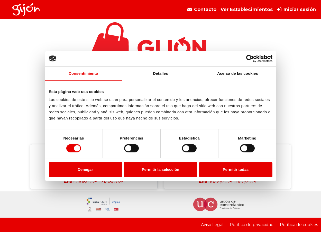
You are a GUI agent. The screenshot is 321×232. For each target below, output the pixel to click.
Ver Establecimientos (247, 9)
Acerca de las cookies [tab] (237, 73)
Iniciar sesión (296, 9)
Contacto (201, 9)
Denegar (85, 169)
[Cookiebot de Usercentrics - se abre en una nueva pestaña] (249, 58)
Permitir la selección (160, 169)
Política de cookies (299, 224)
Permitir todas (236, 169)
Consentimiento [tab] (83, 73)
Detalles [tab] (160, 73)
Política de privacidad (252, 224)
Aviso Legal (212, 224)
